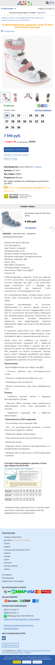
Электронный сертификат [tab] (13, 237)
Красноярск (8, 8)
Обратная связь (10, 645)
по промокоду (16, 142)
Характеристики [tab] (19, 234)
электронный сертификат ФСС (17, 550)
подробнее (41, 12)
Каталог (12, 18)
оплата (7, 543)
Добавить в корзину (16, 150)
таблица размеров (43, 110)
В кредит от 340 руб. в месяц (16, 154)
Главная (4, 18)
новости (7, 553)
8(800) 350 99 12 (11, 613)
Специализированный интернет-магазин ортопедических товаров (26, 651)
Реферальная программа (12, 581)
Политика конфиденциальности (41, 659)
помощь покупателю (13, 537)
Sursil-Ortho (24, 20)
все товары (36, 167)
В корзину (30, 227)
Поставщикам (8, 578)
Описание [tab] (7, 234)
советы (7, 569)
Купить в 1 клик (10, 158)
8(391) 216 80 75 (47, 8)
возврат (7, 546)
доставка (17, 540)
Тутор (16, 20)
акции (6, 559)
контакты (8, 562)
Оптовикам (7, 575)
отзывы (7, 556)
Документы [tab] (31, 234)
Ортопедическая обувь (26, 18)
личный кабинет (11, 566)
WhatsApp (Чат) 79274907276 (19, 616)
